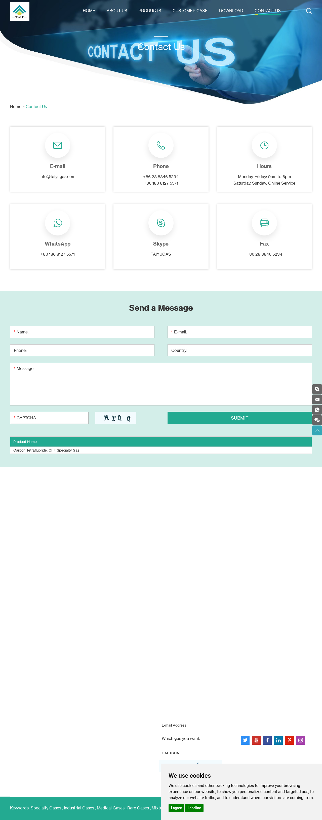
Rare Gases (138, 807)
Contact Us (268, 10)
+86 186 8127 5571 (58, 254)
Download (231, 10)
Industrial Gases (79, 807)
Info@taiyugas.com (57, 176)
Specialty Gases (46, 807)
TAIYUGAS (161, 254)
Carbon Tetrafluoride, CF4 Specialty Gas (46, 450)
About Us (117, 10)
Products (150, 10)
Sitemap (249, 724)
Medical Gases (111, 807)
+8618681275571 (33, 727)
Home (89, 10)
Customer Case (190, 10)
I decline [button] (194, 808)
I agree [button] (176, 808)
